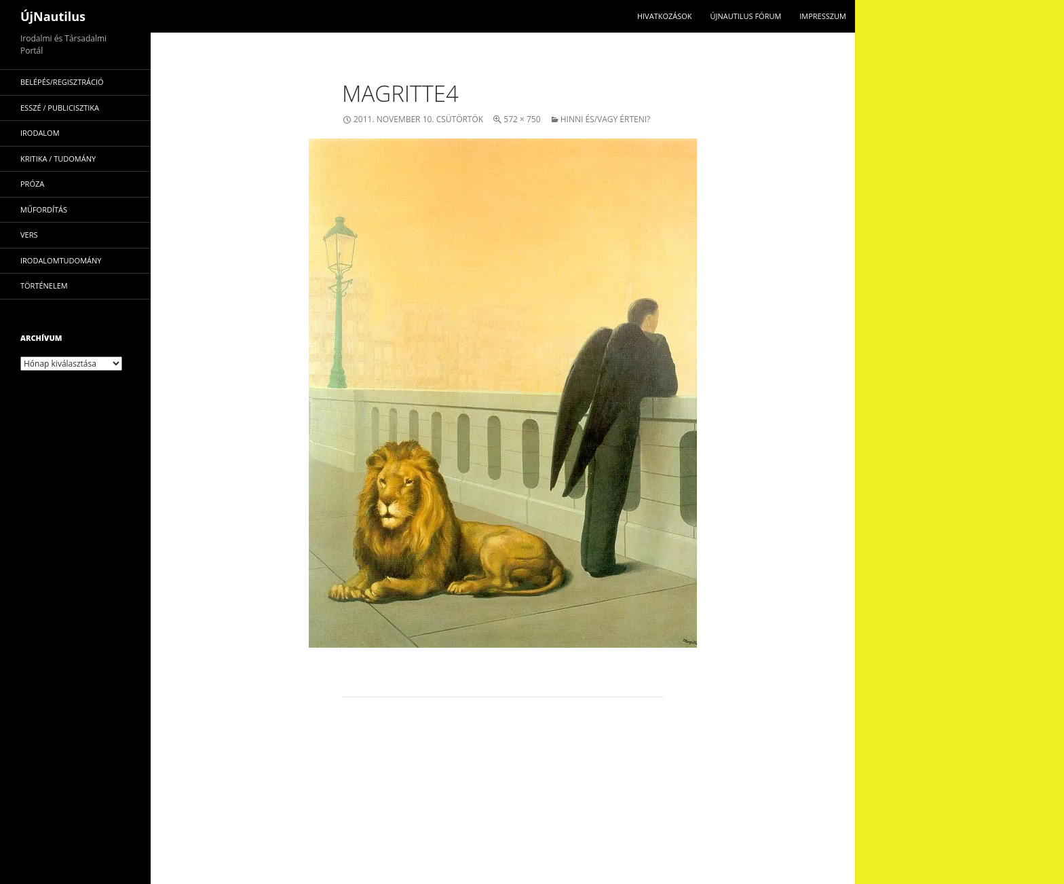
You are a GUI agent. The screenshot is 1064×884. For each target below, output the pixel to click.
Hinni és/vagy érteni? (605, 119)
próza (32, 184)
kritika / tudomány (58, 158)
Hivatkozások (664, 16)
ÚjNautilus (53, 16)
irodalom (40, 133)
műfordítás (43, 209)
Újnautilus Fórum (745, 16)
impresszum (822, 16)
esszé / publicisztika (59, 108)
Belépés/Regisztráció (62, 82)
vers (29, 234)
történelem (44, 285)
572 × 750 (522, 119)
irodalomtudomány (60, 260)
